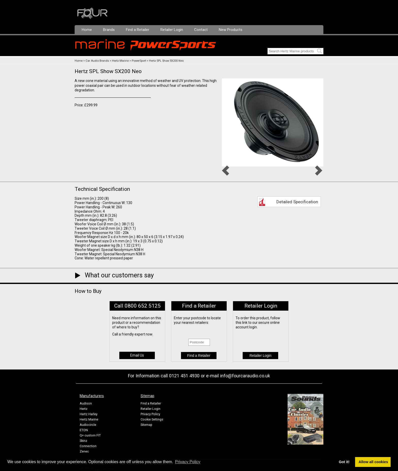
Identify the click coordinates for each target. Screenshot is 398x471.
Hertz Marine (120, 60)
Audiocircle (88, 425)
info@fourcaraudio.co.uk (245, 375)
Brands (109, 29)
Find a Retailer (137, 29)
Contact (201, 29)
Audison (86, 403)
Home (87, 29)
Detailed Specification (297, 201)
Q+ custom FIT (90, 435)
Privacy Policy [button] (188, 462)
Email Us (137, 355)
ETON (84, 430)
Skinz (83, 441)
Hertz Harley (88, 414)
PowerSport (139, 60)
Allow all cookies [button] (373, 462)
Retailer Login (171, 29)
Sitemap (146, 425)
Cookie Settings (152, 419)
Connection (88, 446)
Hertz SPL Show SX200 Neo (166, 60)
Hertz (84, 409)
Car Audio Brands (97, 60)
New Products (230, 29)
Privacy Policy (150, 414)
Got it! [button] (344, 462)
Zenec (84, 451)
